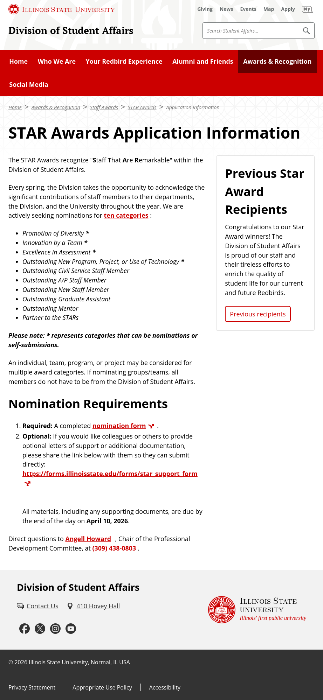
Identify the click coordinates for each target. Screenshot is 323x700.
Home (18, 61)
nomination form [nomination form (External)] (119, 425)
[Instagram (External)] (55, 628)
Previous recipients (258, 314)
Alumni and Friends (202, 61)
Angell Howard (88, 538)
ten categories (126, 215)
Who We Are (57, 61)
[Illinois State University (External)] (61, 9)
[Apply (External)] (288, 9)
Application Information (192, 107)
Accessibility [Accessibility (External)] (164, 687)
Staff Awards (104, 107)
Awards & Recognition (277, 61)
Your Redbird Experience (124, 61)
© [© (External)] (10, 662)
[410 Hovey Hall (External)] (93, 606)
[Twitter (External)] (40, 628)
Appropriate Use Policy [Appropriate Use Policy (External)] (102, 687)
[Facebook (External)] (24, 628)
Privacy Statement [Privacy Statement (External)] (31, 687)
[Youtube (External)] (70, 628)
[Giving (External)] (205, 9)
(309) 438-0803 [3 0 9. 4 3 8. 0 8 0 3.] (114, 548)
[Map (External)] (269, 9)
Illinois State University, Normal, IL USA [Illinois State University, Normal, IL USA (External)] (79, 662)
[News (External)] (226, 9)
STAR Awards (142, 107)
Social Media (28, 84)
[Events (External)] (248, 9)
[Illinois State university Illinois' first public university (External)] (257, 609)
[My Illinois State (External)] (308, 9)
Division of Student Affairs (70, 30)
